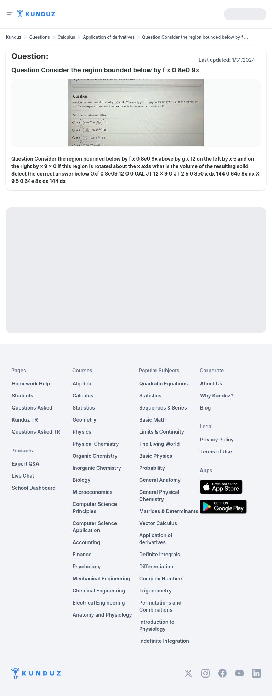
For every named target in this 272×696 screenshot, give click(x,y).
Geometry (84, 420)
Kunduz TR (25, 420)
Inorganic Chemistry (97, 468)
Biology (82, 480)
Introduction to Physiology (156, 625)
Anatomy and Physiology (102, 615)
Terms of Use (216, 452)
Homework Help (31, 383)
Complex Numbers (161, 578)
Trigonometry (155, 591)
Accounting (86, 542)
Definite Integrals (159, 554)
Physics (82, 432)
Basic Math (152, 420)
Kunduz (14, 37)
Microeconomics (93, 492)
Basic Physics (155, 456)
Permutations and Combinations (160, 606)
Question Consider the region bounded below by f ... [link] (195, 37)
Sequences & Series (163, 408)
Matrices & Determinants (168, 511)
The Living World (159, 444)
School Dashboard (34, 488)
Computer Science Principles (95, 507)
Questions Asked (32, 408)
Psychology (87, 566)
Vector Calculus (158, 523)
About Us (211, 383)
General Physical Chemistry (159, 495)
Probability (152, 468)
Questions (39, 37)
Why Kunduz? (216, 395)
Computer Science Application (95, 526)
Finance (82, 554)
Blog (205, 408)
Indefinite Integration (164, 641)
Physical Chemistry (96, 444)
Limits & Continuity (161, 432)
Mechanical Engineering (101, 578)
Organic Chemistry (95, 456)
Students (22, 395)
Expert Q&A (25, 464)
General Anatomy (160, 480)
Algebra (82, 383)
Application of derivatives (109, 37)
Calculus (66, 37)
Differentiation (156, 566)
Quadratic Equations (163, 383)
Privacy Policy (217, 439)
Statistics (84, 408)
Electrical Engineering (99, 603)
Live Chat (23, 476)
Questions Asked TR (36, 432)
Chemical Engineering (99, 591)
